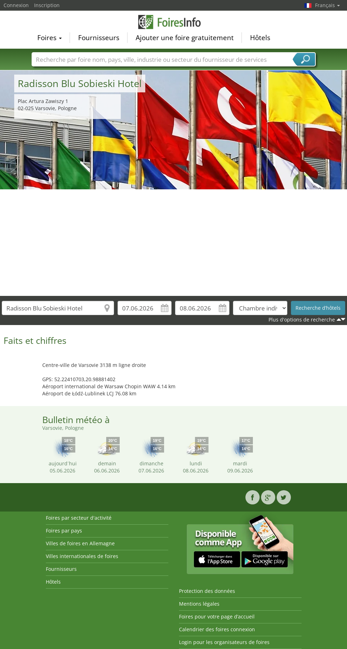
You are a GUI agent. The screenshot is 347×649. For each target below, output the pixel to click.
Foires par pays (64, 530)
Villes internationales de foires (82, 556)
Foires (49, 37)
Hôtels (260, 37)
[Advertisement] (174, 242)
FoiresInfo (173, 22)
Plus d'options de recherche (302, 319)
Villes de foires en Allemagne (80, 543)
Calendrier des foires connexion (217, 629)
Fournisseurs (98, 37)
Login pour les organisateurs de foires (224, 642)
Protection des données (207, 591)
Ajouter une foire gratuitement (185, 37)
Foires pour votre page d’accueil (217, 616)
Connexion (16, 5)
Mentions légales (199, 603)
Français (327, 5)
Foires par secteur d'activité (79, 517)
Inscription (47, 5)
